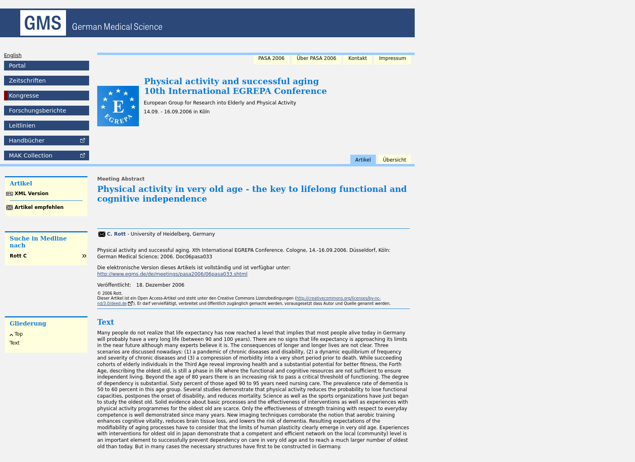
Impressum (392, 58)
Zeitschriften (27, 80)
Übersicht (394, 160)
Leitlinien (22, 125)
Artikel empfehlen (39, 207)
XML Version (32, 193)
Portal (17, 65)
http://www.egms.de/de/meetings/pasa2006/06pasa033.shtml (172, 274)
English (12, 55)
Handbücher (27, 140)
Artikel (363, 160)
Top (19, 334)
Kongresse (24, 95)
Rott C (18, 256)
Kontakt (357, 58)
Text (14, 343)
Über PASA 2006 (317, 58)
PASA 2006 (271, 58)
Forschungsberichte (37, 110)
